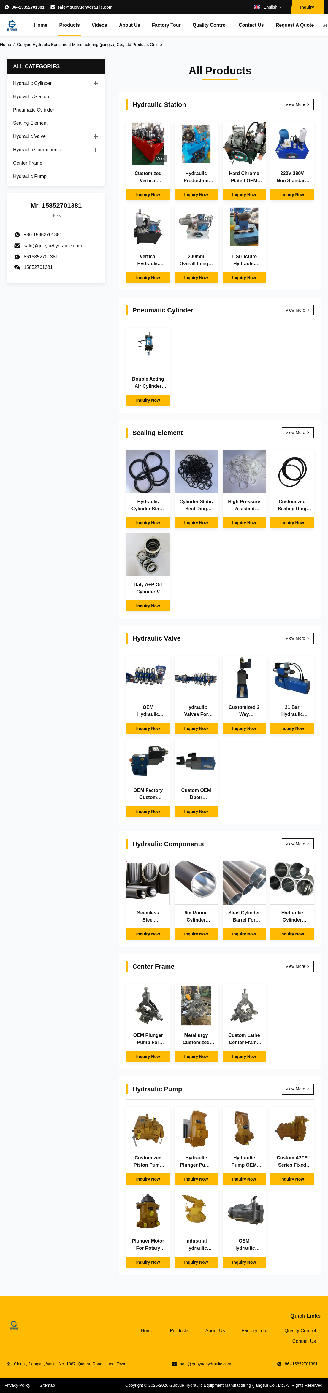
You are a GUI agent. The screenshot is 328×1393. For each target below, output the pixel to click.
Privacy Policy (17, 1385)
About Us (129, 25)
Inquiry (307, 7)
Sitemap (47, 1385)
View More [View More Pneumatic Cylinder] (298, 310)
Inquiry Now (148, 194)
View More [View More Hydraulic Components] (298, 843)
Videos (99, 25)
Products (69, 25)
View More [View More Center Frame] (298, 966)
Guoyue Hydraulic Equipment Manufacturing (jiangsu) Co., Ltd (226, 1385)
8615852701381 (41, 256)
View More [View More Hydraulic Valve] (298, 638)
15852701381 (38, 267)
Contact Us (251, 25)
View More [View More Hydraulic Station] (298, 104)
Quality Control (210, 25)
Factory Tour (166, 25)
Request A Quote (295, 25)
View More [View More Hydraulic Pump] (298, 1089)
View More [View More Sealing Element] (298, 432)
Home (40, 25)
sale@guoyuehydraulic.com (85, 7)
